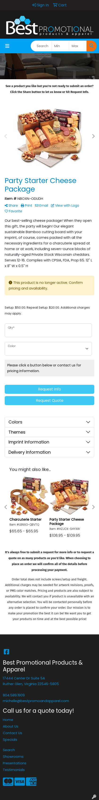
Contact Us (12, 733)
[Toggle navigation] (7, 46)
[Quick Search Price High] (78, 46)
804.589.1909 (14, 695)
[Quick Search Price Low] (60, 46)
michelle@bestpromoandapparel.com (36, 701)
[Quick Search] (41, 46)
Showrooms (13, 756)
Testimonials (14, 769)
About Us (10, 726)
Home (8, 719)
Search (9, 750)
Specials (10, 739)
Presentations (14, 763)
